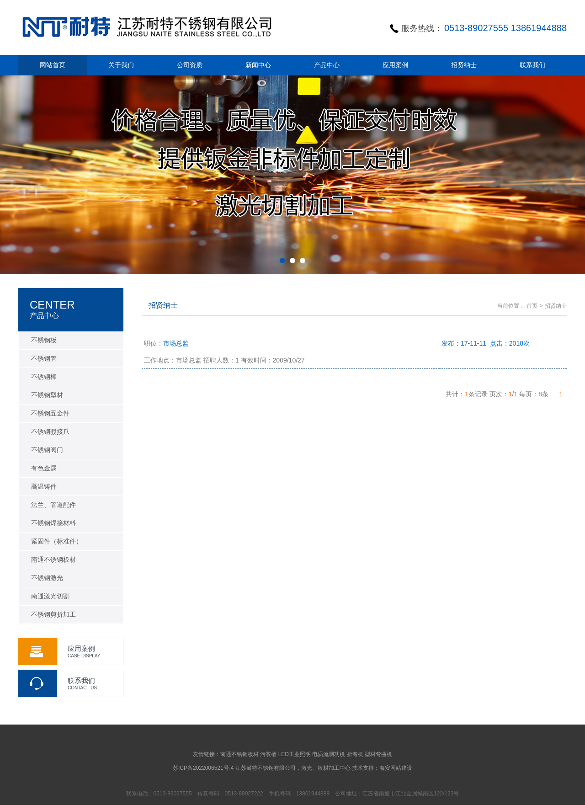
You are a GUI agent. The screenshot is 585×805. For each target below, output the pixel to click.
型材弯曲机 (378, 754)
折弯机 (355, 754)
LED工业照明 (294, 754)
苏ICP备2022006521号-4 (203, 768)
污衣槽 (268, 754)
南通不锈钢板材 (239, 754)
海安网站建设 (395, 768)
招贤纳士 (556, 306)
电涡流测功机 (328, 754)
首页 (531, 306)
